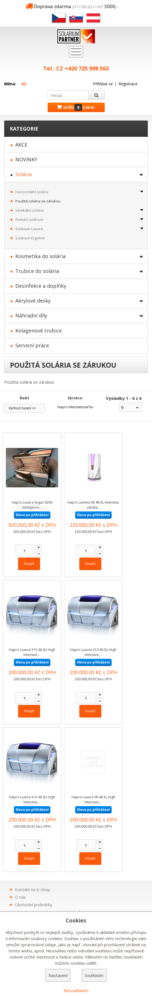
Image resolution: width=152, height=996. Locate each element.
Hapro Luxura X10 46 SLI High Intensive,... (32, 652)
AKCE (21, 144)
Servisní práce (32, 345)
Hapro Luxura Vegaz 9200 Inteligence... (32, 505)
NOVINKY (26, 159)
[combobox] (130, 407)
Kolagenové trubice (38, 330)
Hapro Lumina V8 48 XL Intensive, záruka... (93, 505)
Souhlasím (94, 975)
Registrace (128, 84)
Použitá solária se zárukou (37, 201)
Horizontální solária (31, 191)
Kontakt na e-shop (112, 889)
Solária (23, 174)
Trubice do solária (37, 271)
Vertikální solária (29, 210)
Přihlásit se (103, 84)
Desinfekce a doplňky (40, 285)
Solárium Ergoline (30, 237)
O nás (100, 897)
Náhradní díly (31, 315)
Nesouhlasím (76, 990)
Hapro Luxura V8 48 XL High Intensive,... (93, 799)
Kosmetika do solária (40, 256)
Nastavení (58, 975)
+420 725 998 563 (87, 68)
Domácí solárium (29, 219)
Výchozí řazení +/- (22, 408)
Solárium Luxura (29, 228)
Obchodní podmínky (113, 904)
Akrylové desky (33, 300)
